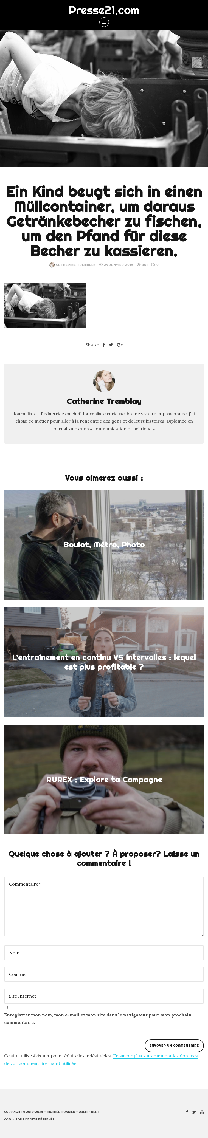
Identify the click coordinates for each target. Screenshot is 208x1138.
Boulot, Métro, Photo (104, 545)
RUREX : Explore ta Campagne (104, 779)
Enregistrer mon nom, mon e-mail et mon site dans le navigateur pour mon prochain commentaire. (98, 1018)
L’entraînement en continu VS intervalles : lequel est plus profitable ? (104, 662)
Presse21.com (104, 10)
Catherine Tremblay (72, 265)
